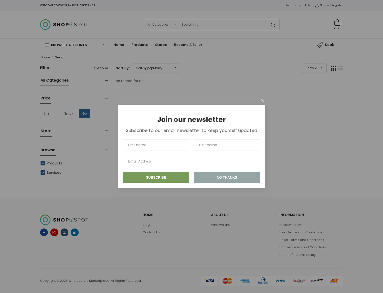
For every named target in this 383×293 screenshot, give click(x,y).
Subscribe (156, 177)
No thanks (227, 177)
